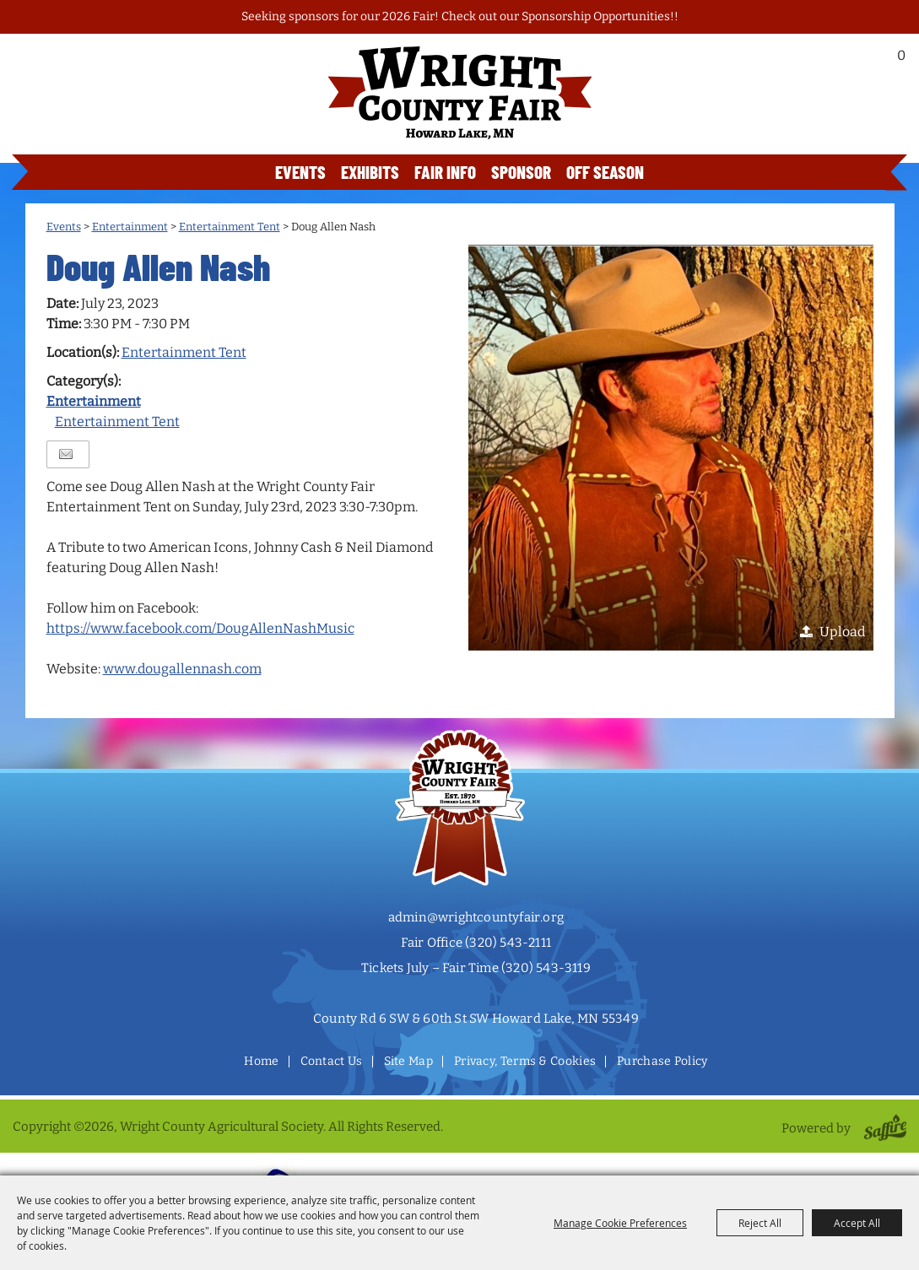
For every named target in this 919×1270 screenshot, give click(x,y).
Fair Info (445, 171)
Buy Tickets (826, 104)
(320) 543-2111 (508, 942)
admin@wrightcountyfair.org (476, 917)
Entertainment (130, 226)
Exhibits (370, 171)
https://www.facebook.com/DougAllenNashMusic (200, 628)
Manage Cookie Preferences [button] (620, 1222)
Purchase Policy (662, 1061)
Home (261, 1061)
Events (300, 171)
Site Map (408, 1061)
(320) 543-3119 (546, 967)
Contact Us (331, 1061)
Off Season (605, 171)
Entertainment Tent (229, 226)
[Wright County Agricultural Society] (459, 92)
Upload (842, 632)
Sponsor (521, 171)
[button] (670, 448)
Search (853, 60)
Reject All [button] (759, 1222)
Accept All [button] (857, 1222)
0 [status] (901, 55)
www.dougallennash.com (182, 669)
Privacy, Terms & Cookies (525, 1061)
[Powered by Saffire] (882, 1128)
